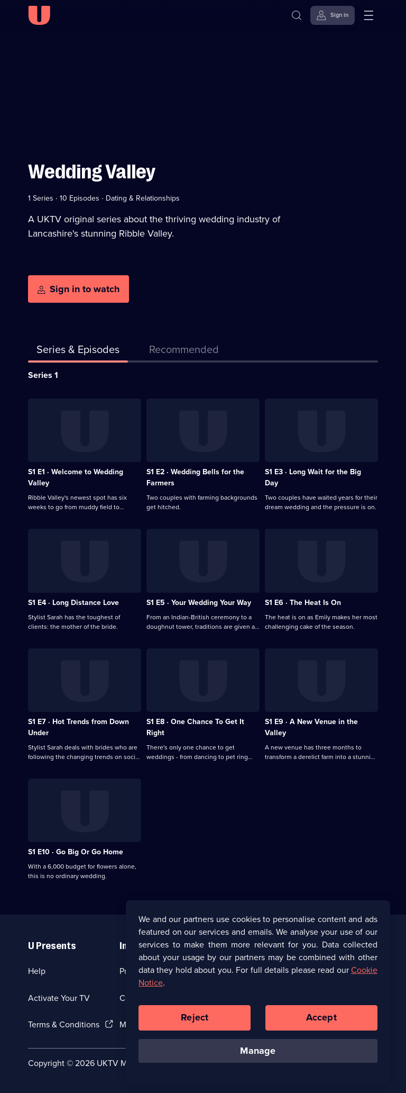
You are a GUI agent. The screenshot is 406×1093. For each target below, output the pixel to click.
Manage (257, 1056)
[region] (258, 998)
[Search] (299, 15)
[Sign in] (332, 15)
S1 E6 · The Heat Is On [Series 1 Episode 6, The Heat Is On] (303, 602)
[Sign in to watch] (78, 289)
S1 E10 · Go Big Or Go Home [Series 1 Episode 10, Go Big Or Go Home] (75, 851)
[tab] (184, 351)
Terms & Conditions (63, 1024)
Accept (321, 1023)
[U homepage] (39, 15)
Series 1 (43, 375)
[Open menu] (368, 15)
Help (36, 971)
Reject (194, 1023)
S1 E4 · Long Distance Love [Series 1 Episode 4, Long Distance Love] (73, 602)
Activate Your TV (59, 998)
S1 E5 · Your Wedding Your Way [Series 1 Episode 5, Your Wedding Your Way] (198, 602)
